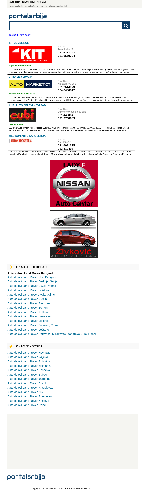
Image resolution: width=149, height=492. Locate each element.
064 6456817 (66, 90)
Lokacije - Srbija (25, 346)
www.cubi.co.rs (16, 124)
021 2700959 (66, 118)
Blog (41, 6)
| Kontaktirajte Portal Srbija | (56, 6)
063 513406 (65, 148)
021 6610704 (66, 55)
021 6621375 (66, 145)
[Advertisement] (72, 441)
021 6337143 (66, 52)
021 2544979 (66, 86)
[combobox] (58, 25)
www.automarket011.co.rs (22, 93)
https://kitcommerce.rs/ (20, 65)
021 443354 (65, 114)
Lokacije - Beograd (28, 267)
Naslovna (14, 6)
